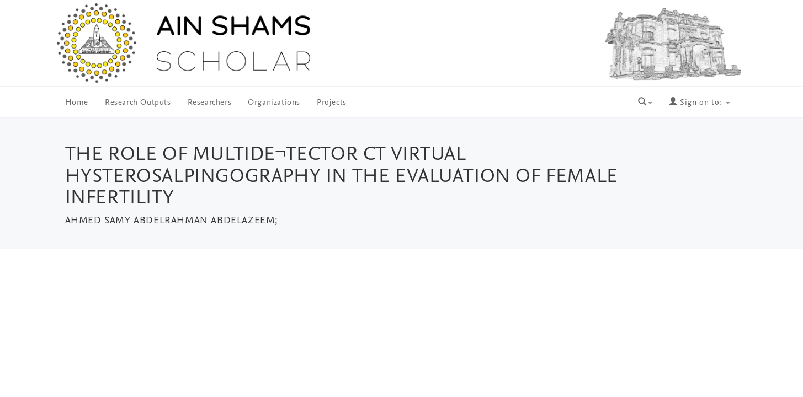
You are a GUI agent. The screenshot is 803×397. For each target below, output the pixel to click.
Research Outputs (138, 103)
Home (76, 103)
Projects (332, 103)
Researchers (210, 103)
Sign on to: (699, 103)
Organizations (274, 103)
